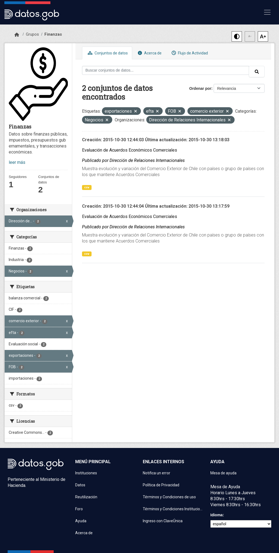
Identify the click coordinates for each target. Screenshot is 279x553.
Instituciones (86, 473)
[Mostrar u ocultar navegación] (267, 12)
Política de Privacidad (161, 485)
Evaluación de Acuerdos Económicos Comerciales (129, 150)
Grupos (32, 34)
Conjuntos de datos (107, 53)
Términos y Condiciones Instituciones (173, 509)
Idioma (216, 515)
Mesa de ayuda (223, 473)
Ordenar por (200, 88)
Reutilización (86, 497)
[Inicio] (16, 34)
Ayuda (80, 521)
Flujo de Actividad (189, 53)
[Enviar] (257, 71)
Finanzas (53, 34)
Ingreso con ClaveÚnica (163, 521)
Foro (79, 509)
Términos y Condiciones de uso (169, 497)
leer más (17, 162)
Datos (80, 485)
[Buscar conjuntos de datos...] (165, 70)
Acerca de (149, 53)
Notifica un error (156, 473)
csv (86, 187)
